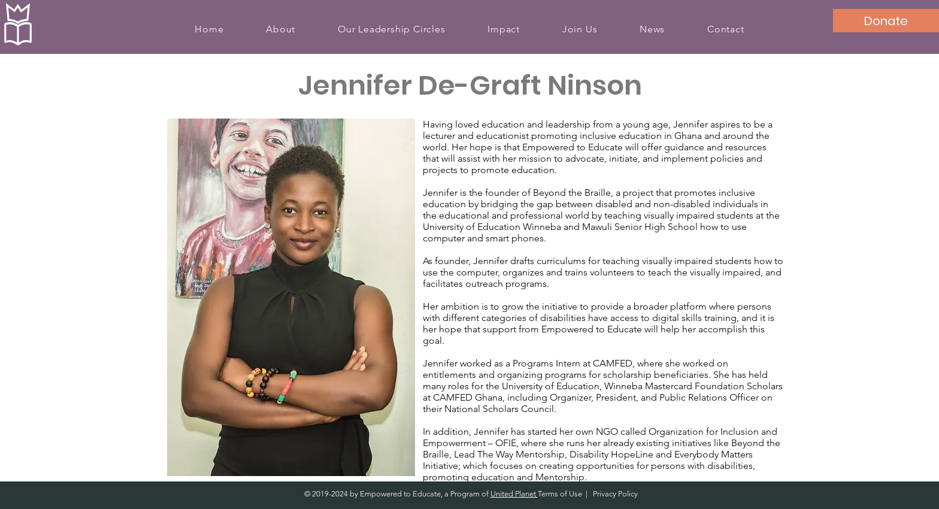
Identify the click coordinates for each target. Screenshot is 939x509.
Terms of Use (560, 493)
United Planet (514, 493)
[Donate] (886, 20)
